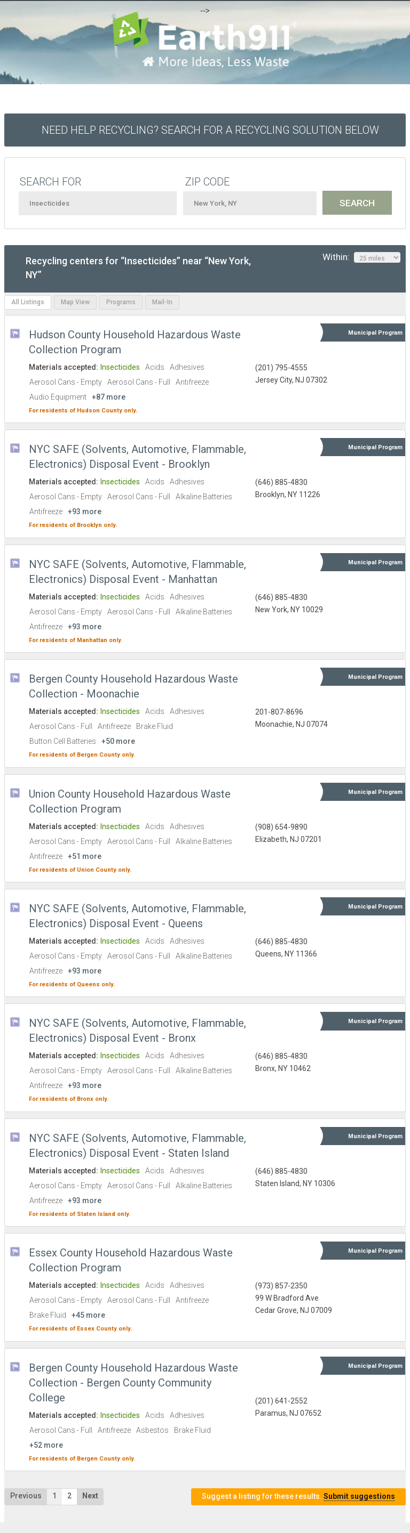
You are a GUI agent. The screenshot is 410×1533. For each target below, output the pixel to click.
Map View (75, 302)
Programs (121, 302)
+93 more (84, 511)
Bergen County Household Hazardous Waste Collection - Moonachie (133, 686)
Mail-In (162, 302)
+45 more (88, 1315)
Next (90, 1495)
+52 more (46, 1445)
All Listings (27, 302)
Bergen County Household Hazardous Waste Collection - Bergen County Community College (133, 1382)
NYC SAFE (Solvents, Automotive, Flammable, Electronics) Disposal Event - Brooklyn (137, 457)
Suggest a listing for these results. (298, 1496)
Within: (361, 257)
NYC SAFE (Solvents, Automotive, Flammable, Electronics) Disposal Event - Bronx (137, 1030)
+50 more (118, 741)
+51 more (84, 856)
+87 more (108, 397)
